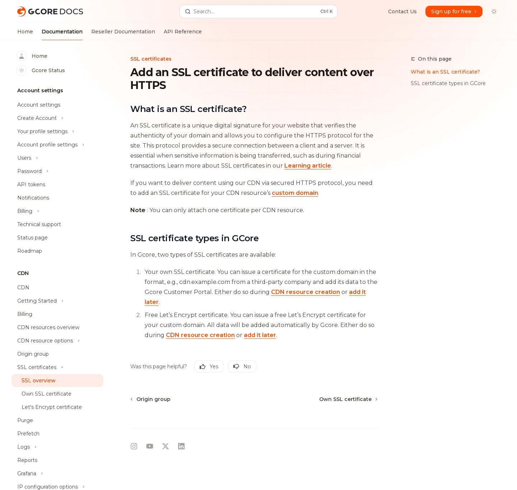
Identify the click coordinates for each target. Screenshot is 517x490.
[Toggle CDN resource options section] (57, 340)
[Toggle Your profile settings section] (57, 131)
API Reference (183, 34)
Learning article (307, 165)
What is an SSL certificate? (445, 72)
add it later (260, 335)
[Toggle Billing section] (57, 211)
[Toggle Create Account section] (57, 118)
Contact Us (402, 11)
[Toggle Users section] (57, 157)
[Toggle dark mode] (494, 11)
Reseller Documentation (123, 34)
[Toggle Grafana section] (57, 473)
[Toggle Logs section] (57, 446)
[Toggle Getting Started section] (57, 300)
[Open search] (258, 11)
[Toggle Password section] (57, 171)
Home (25, 34)
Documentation (62, 34)
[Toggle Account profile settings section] (57, 144)
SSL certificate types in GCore (448, 83)
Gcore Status (41, 70)
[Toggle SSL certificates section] (57, 367)
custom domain (295, 193)
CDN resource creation (305, 292)
